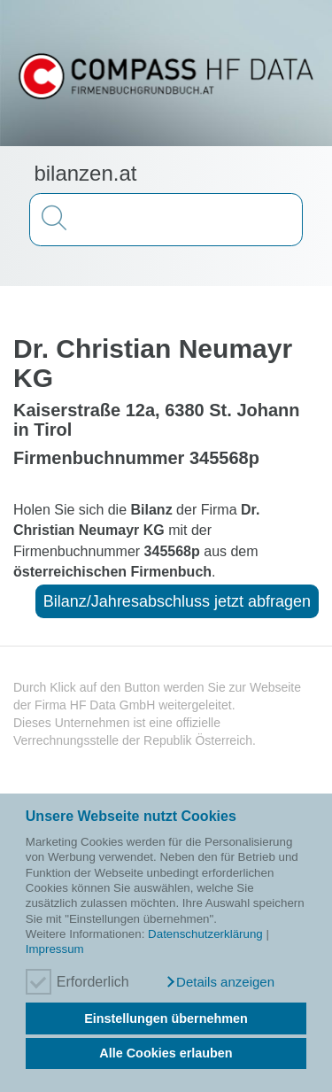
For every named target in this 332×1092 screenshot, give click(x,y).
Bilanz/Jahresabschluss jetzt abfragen (177, 601)
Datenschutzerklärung (205, 934)
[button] (219, 982)
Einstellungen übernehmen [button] (166, 1018)
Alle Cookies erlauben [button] (165, 1053)
